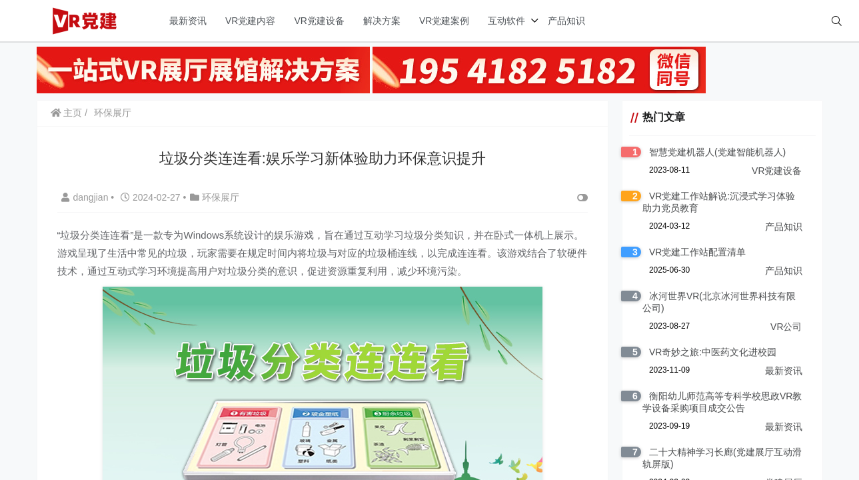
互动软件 (506, 20)
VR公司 (786, 326)
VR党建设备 (319, 20)
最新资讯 (188, 20)
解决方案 (382, 20)
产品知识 (566, 20)
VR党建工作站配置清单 (697, 252)
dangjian (86, 197)
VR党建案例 (444, 20)
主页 (67, 112)
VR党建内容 (250, 20)
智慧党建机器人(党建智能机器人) (717, 152)
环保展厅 (112, 112)
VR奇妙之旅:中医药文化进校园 (712, 352)
